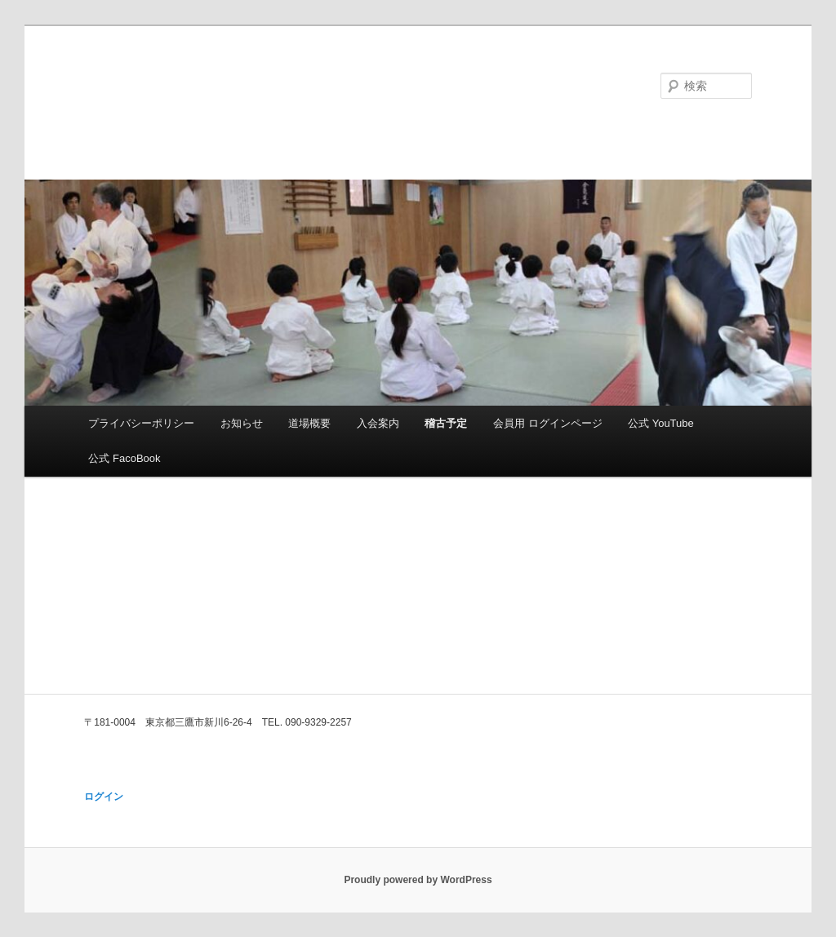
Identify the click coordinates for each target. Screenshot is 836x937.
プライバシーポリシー (141, 423)
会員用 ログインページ (548, 423)
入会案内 (378, 423)
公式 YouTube (661, 423)
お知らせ (241, 423)
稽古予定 (446, 423)
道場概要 (309, 423)
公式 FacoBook (124, 458)
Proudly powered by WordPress (417, 880)
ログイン (103, 796)
